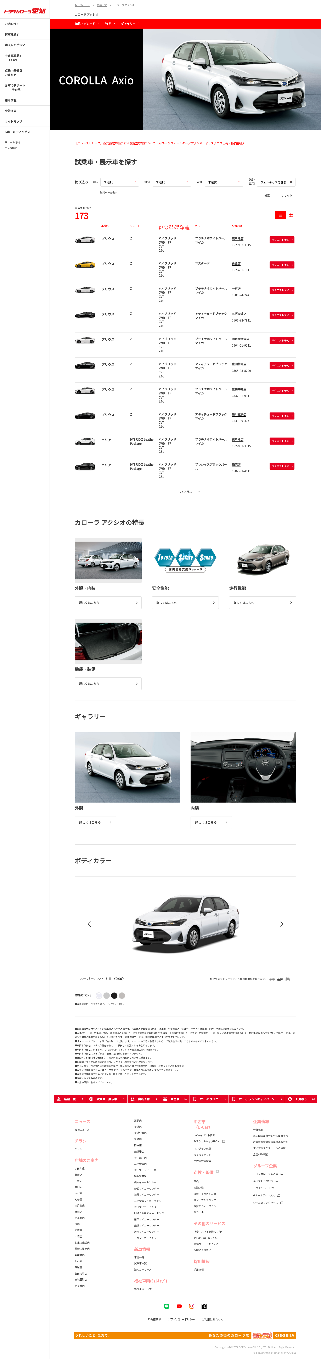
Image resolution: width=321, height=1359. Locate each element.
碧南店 (78, 1261)
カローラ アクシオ (86, 14)
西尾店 (78, 1267)
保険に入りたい (202, 1250)
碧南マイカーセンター (146, 1231)
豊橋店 (138, 1126)
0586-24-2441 (241, 295)
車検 (196, 1181)
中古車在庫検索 (202, 1161)
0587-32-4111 (241, 471)
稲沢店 (236, 464)
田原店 (138, 1145)
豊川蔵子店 (239, 414)
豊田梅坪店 (239, 364)
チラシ (78, 1149)
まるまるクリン (202, 1154)
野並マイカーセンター (146, 1188)
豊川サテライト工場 (145, 1170)
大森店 (78, 1236)
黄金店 (236, 263)
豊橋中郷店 (239, 389)
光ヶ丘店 (80, 1285)
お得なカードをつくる (206, 1244)
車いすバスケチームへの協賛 (269, 1148)
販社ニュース (82, 1129)
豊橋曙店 (139, 1151)
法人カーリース (142, 1269)
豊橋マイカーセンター (146, 1225)
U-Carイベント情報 (204, 1135)
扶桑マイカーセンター (146, 1194)
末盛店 (78, 1230)
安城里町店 (81, 1279)
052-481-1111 (241, 270)
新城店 (138, 1139)
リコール (199, 1212)
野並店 (78, 1211)
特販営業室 (140, 1176)
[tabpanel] (185, 79)
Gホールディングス (264, 1195)
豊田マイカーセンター (146, 1207)
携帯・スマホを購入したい (209, 1231)
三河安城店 (239, 314)
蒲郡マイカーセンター (146, 1219)
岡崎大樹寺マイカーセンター (150, 1213)
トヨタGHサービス (263, 1188)
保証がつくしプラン (205, 1206)
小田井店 (80, 1168)
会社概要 (258, 1129)
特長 (108, 24)
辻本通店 (80, 1217)
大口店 (78, 1187)
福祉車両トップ (143, 1289)
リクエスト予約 (282, 239)
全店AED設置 (260, 1154)
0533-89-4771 (241, 421)
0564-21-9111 (241, 345)
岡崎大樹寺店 (240, 339)
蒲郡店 (138, 1120)
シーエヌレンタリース (265, 1202)
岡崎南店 (80, 1254)
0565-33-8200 (241, 371)
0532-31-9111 (241, 396)
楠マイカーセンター (145, 1182)
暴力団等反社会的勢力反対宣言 (270, 1135)
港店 (77, 1224)
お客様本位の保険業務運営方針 (270, 1142)
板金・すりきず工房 (205, 1193)
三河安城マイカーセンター (149, 1200)
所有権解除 (11, 148)
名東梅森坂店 (82, 1242)
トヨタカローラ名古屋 (265, 1173)
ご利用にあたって (212, 1319)
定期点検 (199, 1187)
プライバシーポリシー (181, 1319)
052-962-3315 (241, 245)
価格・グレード (85, 24)
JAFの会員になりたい (206, 1237)
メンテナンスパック (205, 1200)
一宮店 (236, 289)
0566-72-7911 (241, 320)
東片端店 (237, 238)
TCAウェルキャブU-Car (207, 1141)
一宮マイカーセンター (146, 1237)
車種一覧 (139, 1257)
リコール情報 (12, 142)
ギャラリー (128, 24)
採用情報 (199, 1269)
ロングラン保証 (202, 1148)
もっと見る (189, 492)
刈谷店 (78, 1199)
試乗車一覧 (140, 1263)
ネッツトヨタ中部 (263, 1180)
